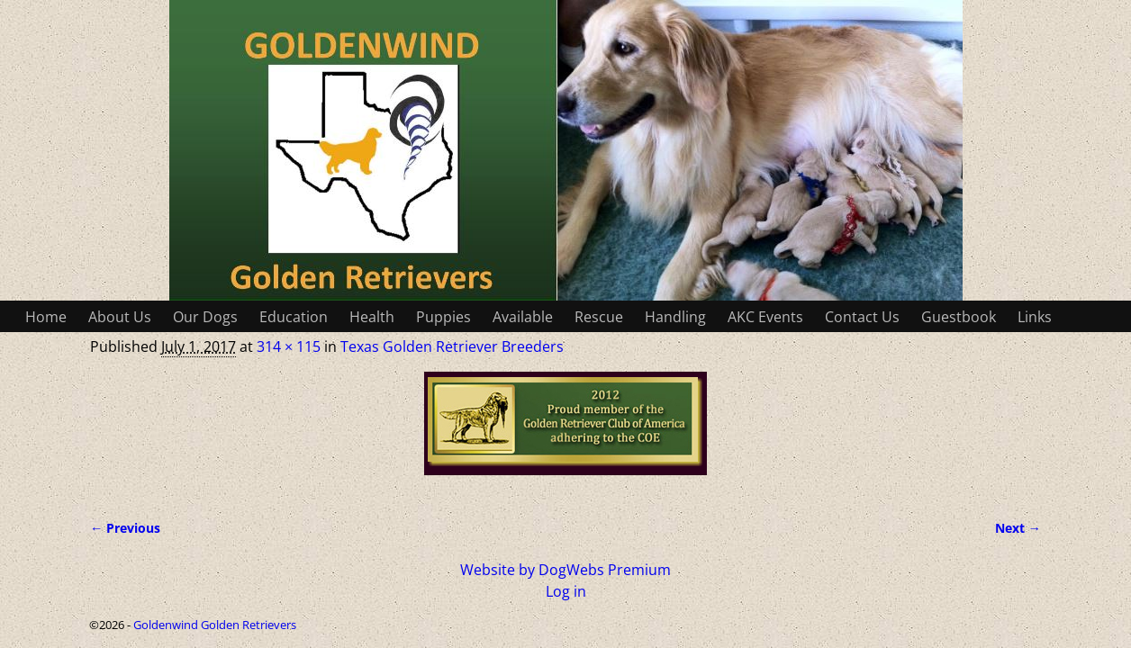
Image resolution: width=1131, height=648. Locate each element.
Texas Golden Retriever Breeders (452, 346)
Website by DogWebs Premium (565, 570)
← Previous (125, 527)
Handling (675, 317)
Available (523, 317)
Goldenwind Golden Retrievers (214, 624)
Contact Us (862, 317)
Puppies (443, 317)
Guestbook (958, 317)
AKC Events (765, 317)
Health (371, 317)
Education (293, 317)
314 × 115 (289, 346)
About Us (119, 317)
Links (1035, 317)
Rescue (599, 317)
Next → (1018, 527)
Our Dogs (205, 317)
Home (46, 317)
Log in (566, 591)
